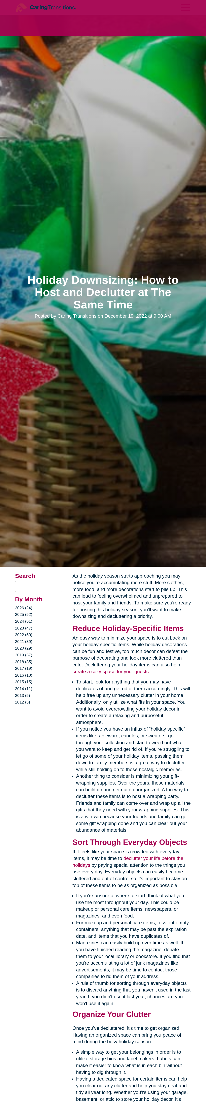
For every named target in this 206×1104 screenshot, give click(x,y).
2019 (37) (23, 655)
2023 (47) (23, 628)
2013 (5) (22, 695)
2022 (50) (23, 635)
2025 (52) (23, 614)
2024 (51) (23, 621)
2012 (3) (22, 702)
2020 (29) (23, 648)
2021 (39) (23, 641)
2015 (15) (23, 682)
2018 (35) (23, 662)
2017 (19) (23, 668)
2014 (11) (23, 688)
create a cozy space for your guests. (111, 671)
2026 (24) (23, 608)
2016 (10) (23, 675)
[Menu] (185, 7)
